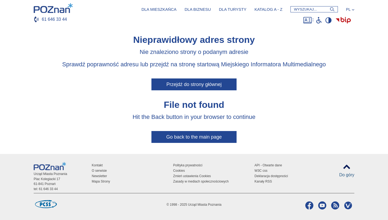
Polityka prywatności (188, 165)
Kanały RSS (263, 181)
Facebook (308, 205)
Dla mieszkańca (158, 9)
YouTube (321, 205)
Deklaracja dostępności (271, 176)
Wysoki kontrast (328, 20)
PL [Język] (348, 9)
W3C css (261, 171)
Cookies (179, 171)
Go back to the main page (194, 137)
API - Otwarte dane (268, 165)
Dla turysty (232, 9)
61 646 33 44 (54, 19)
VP (347, 205)
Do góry (346, 175)
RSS (334, 205)
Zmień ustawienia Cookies (192, 176)
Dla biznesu (198, 9)
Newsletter (99, 176)
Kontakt (97, 165)
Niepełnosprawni (319, 20)
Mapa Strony (101, 181)
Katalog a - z (268, 9)
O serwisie (99, 171)
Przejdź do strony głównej (193, 84)
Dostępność (308, 20)
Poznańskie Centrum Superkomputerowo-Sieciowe (46, 204)
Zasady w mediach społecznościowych (201, 181)
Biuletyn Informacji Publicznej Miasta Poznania (343, 20)
